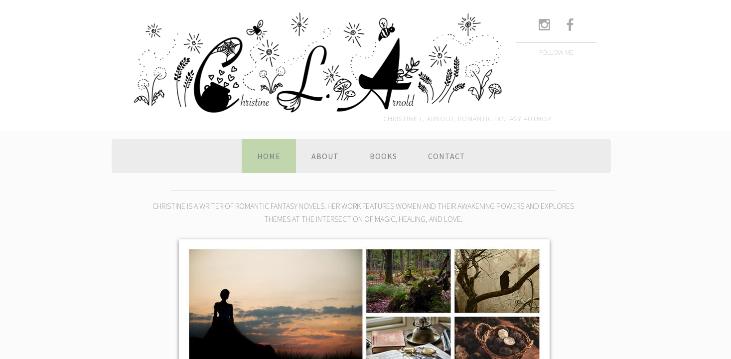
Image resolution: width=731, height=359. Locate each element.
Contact (446, 156)
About (325, 156)
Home (269, 156)
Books (383, 156)
